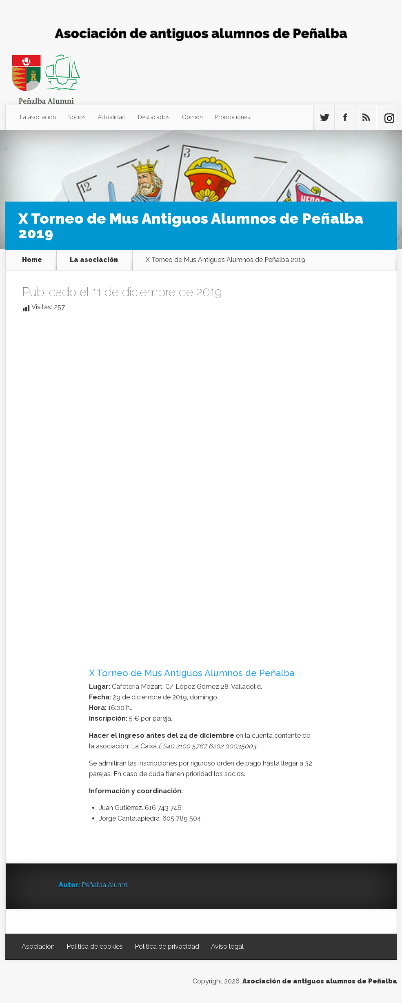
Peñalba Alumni (105, 885)
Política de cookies (95, 946)
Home (32, 260)
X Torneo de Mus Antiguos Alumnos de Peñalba (191, 673)
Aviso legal (227, 946)
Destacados (154, 117)
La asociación (38, 117)
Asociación (38, 946)
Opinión (192, 117)
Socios (77, 117)
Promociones (232, 117)
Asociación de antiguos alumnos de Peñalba (319, 981)
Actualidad (112, 117)
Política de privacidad (167, 946)
